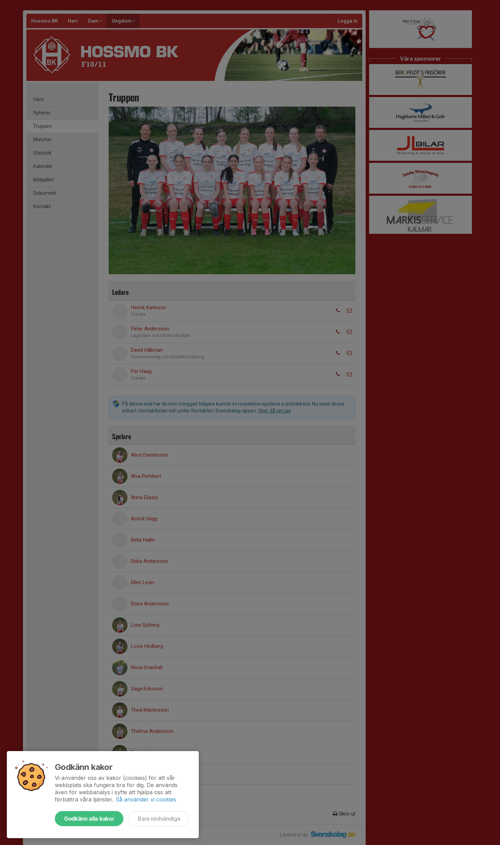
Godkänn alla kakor (89, 818)
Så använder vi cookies (145, 799)
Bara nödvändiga (159, 818)
